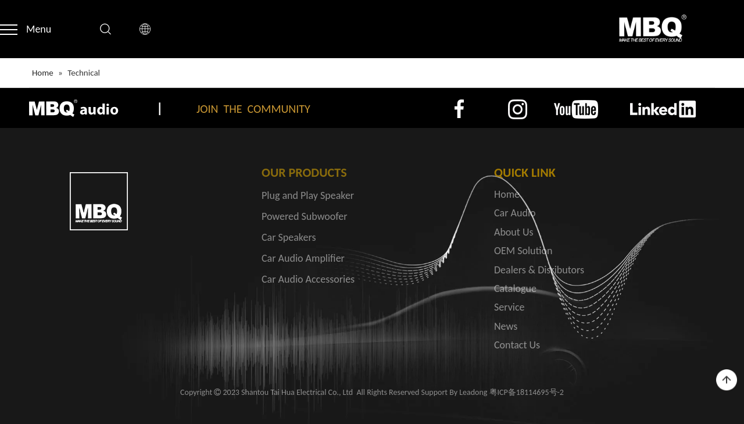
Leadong (473, 392)
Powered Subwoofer (305, 216)
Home (507, 194)
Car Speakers (289, 237)
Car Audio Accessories (308, 279)
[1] (459, 109)
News (505, 326)
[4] (663, 109)
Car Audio (515, 212)
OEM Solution (523, 250)
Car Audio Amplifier (303, 258)
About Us (514, 232)
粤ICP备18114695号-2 (526, 392)
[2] (517, 109)
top (726, 380)
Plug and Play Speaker (308, 195)
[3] (576, 109)
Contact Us (517, 345)
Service (509, 307)
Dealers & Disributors (539, 269)
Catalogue (515, 288)
